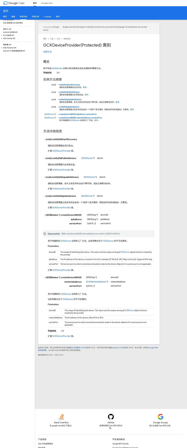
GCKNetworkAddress (96, 281)
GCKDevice (57, 68)
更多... (85, 87)
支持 (57, 16)
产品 (51, 39)
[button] (17, 35)
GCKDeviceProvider (61, 151)
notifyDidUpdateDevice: (69, 107)
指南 (13, 16)
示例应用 (35, 16)
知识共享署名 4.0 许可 (78, 348)
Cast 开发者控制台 (45, 444)
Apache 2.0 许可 (118, 348)
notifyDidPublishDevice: (69, 92)
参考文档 (67, 39)
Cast (16, 3)
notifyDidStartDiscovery (69, 85)
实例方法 (47, 52)
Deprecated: (54, 233)
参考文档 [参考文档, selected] (23, 16)
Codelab (47, 16)
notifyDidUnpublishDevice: (70, 99)
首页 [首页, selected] (35, 3)
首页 (5, 11)
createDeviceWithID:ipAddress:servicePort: (78, 114)
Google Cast (47, 3)
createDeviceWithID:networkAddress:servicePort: (80, 118)
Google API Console (121, 444)
